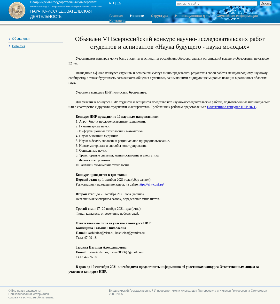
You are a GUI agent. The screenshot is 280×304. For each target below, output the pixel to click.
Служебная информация (237, 16)
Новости (137, 16)
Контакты (117, 21)
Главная (116, 16)
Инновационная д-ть (192, 16)
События (18, 46)
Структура (159, 16)
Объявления (21, 38)
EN (119, 3)
